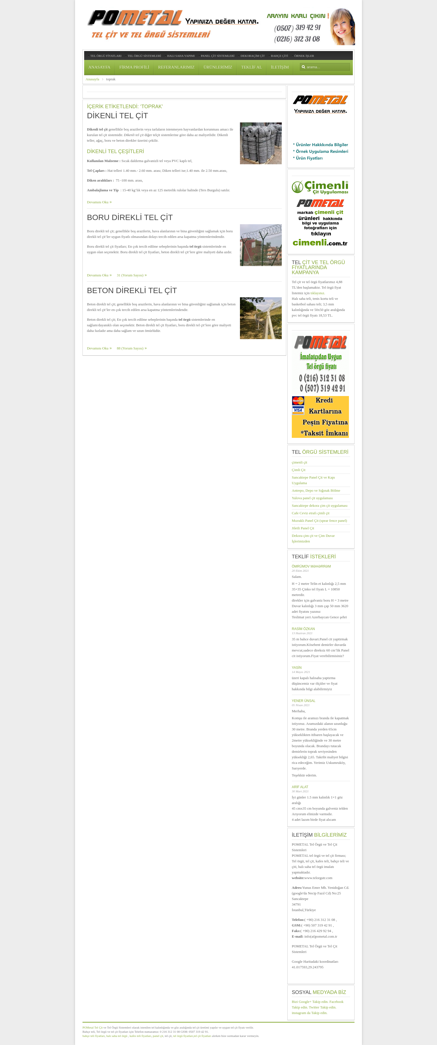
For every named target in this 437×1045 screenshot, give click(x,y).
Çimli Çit (298, 470)
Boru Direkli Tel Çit (130, 217)
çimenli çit (299, 462)
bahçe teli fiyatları (93, 1035)
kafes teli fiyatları (140, 1035)
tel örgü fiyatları (183, 1035)
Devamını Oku (97, 202)
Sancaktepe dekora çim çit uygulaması (320, 505)
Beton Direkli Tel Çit (132, 290)
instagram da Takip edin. (309, 1013)
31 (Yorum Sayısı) (130, 275)
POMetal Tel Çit (92, 1027)
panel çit (157, 1035)
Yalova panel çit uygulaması (312, 498)
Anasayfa (92, 79)
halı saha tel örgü (116, 1035)
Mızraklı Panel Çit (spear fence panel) (319, 520)
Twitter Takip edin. (322, 1007)
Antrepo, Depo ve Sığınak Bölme (316, 490)
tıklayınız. (317, 293)
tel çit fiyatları (202, 1035)
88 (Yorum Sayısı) (130, 348)
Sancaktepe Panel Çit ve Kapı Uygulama (313, 480)
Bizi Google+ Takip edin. (310, 1002)
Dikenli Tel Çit (117, 115)
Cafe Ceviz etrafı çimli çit (310, 513)
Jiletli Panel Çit (303, 528)
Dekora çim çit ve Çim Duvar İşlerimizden (313, 538)
